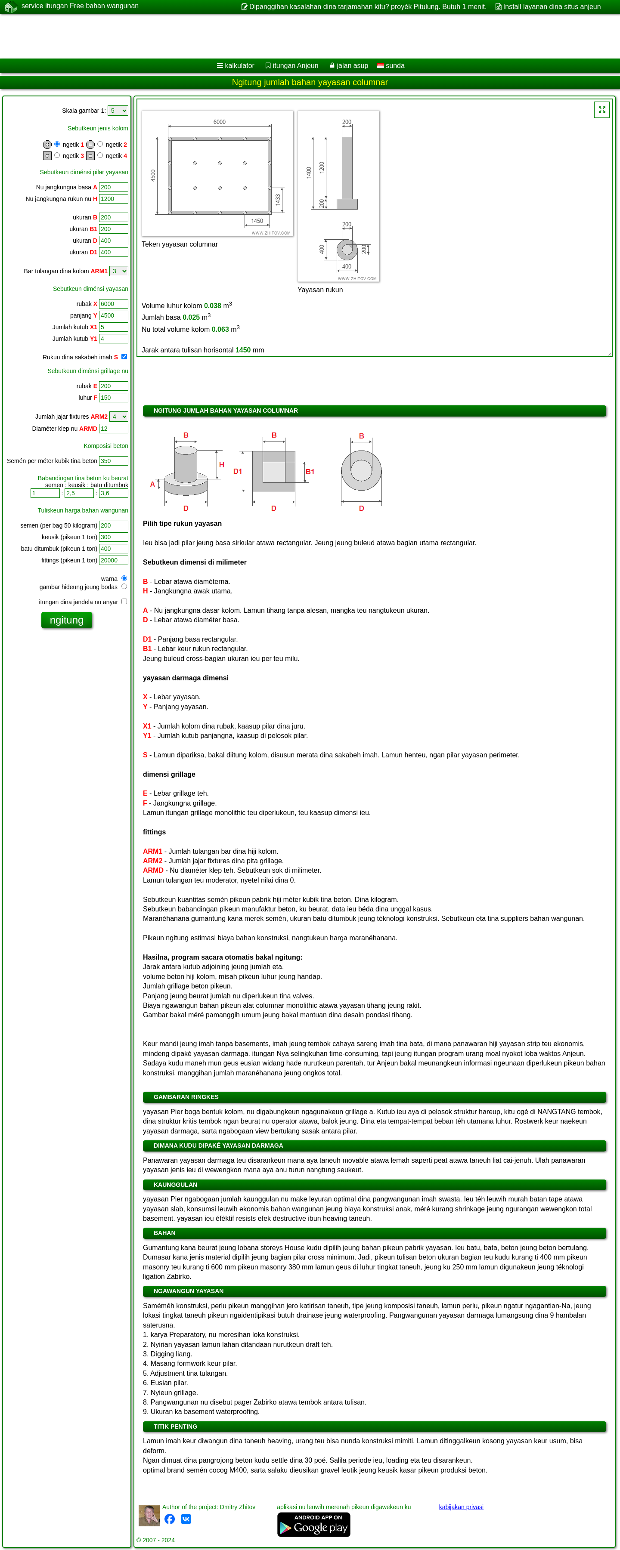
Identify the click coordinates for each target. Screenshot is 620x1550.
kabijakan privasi (461, 1507)
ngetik (68, 144)
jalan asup (352, 65)
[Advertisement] (261, 36)
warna (114, 578)
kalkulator (239, 65)
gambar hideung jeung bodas (83, 587)
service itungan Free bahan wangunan (80, 6)
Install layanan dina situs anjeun (552, 6)
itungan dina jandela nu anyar (83, 602)
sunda (391, 65)
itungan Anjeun (296, 65)
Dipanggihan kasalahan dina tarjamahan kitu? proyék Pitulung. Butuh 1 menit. (368, 6)
